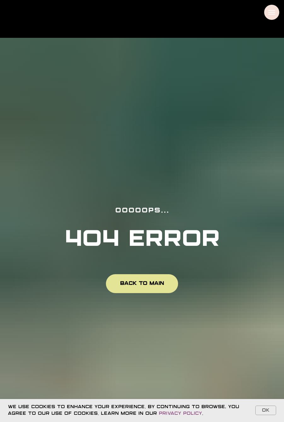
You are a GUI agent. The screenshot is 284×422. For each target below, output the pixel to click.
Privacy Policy (180, 413)
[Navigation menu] (271, 12)
